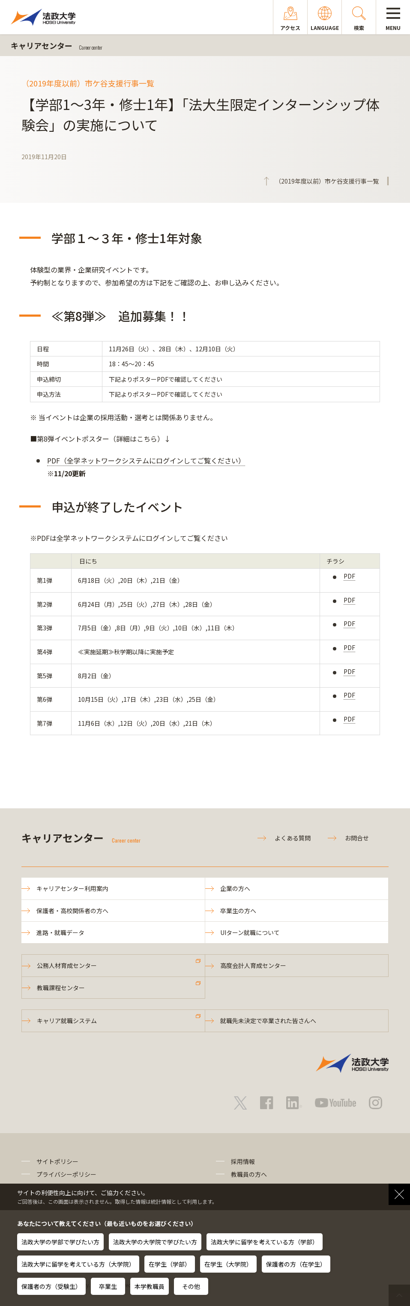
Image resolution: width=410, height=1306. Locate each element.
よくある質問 (293, 838)
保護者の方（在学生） (296, 1264)
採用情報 (243, 1161)
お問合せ (357, 838)
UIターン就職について (250, 932)
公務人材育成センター (67, 965)
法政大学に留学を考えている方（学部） (264, 1242)
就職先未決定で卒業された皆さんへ (268, 1020)
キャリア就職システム (67, 1020)
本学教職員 (150, 1286)
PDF (349, 576)
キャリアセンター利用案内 (72, 888)
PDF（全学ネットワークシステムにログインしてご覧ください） (146, 460)
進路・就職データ (60, 932)
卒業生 (108, 1286)
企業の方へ (235, 888)
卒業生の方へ (238, 910)
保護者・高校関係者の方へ (72, 910)
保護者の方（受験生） (51, 1286)
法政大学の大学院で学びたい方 (155, 1242)
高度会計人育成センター (253, 965)
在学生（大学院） (228, 1264)
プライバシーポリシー (66, 1174)
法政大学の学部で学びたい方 (60, 1242)
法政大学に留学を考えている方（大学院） (78, 1264)
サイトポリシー (57, 1161)
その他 (191, 1286)
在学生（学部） (170, 1264)
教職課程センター (61, 987)
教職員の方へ (249, 1174)
